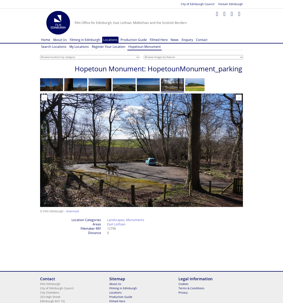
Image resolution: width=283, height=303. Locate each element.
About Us (60, 40)
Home (45, 40)
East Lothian (116, 224)
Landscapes (116, 220)
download (72, 211)
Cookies (183, 284)
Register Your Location (108, 46)
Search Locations (53, 46)
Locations (110, 40)
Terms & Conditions (191, 288)
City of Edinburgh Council (197, 4)
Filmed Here (159, 40)
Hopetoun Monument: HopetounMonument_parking (158, 68)
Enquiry (187, 40)
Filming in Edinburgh (85, 40)
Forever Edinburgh (230, 4)
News (175, 40)
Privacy (183, 292)
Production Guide (133, 40)
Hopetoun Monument (144, 46)
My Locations (79, 46)
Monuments (135, 220)
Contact (202, 40)
